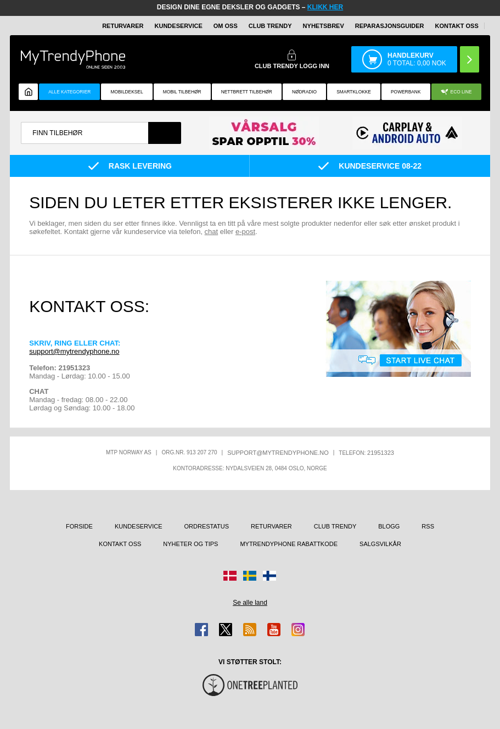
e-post (245, 231)
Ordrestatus (206, 526)
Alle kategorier (69, 91)
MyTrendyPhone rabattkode (289, 544)
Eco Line (456, 92)
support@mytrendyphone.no (74, 351)
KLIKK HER (325, 7)
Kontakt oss (457, 26)
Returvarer (122, 26)
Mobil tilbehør (182, 91)
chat (211, 231)
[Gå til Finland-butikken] (269, 575)
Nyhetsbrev (323, 26)
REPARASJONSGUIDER (389, 26)
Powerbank (405, 91)
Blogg (389, 526)
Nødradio (304, 91)
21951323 (380, 452)
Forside (79, 526)
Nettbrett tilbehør (246, 91)
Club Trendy (270, 26)
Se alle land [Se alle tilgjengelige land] (250, 602)
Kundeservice (179, 26)
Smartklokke (353, 91)
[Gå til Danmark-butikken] (230, 575)
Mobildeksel (126, 91)
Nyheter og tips (190, 544)
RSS (428, 526)
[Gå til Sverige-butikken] (249, 575)
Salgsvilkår (380, 544)
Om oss (226, 26)
